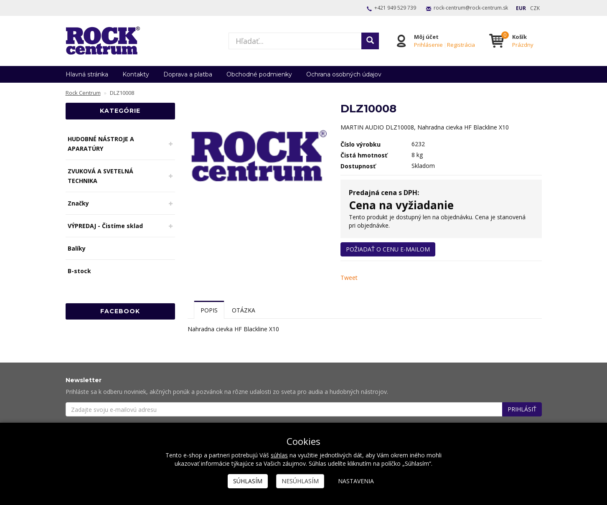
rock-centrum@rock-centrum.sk (471, 7)
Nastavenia (356, 481)
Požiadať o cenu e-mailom (388, 249)
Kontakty (135, 74)
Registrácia (461, 44)
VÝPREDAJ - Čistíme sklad (105, 226)
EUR (521, 8)
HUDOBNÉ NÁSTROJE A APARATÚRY (101, 143)
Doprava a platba (187, 74)
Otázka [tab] (243, 310)
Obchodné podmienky (259, 74)
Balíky (77, 248)
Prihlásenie (428, 44)
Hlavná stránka (87, 74)
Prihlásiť (522, 409)
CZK (535, 8)
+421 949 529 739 (395, 7)
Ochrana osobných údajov (343, 74)
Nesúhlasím (300, 481)
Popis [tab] (209, 310)
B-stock (79, 271)
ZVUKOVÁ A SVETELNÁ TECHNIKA (100, 176)
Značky (78, 203)
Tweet (349, 278)
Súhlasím (247, 481)
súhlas (279, 455)
